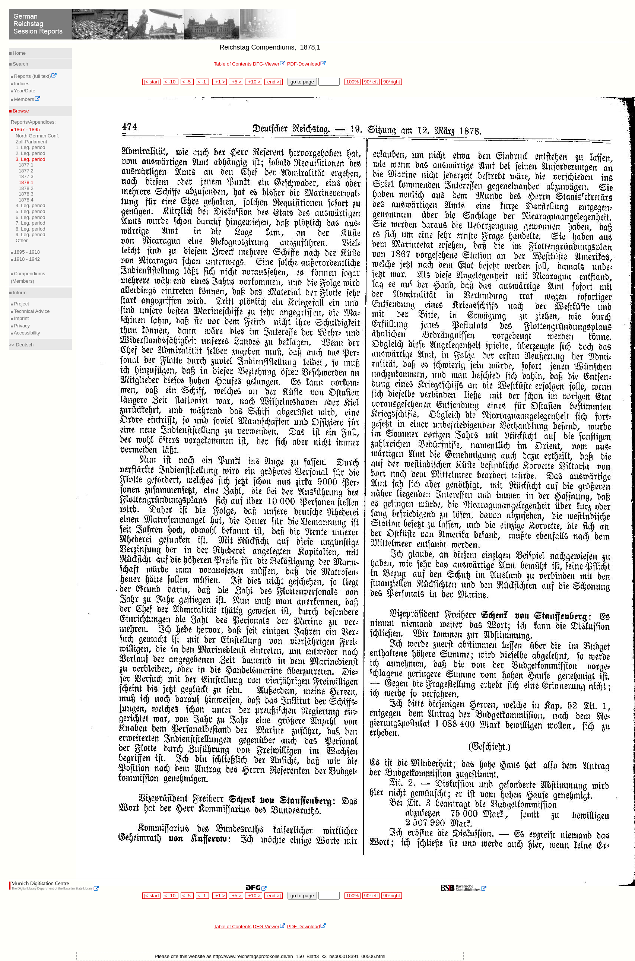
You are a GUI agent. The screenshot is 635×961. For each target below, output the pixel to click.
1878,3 (26, 194)
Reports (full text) (35, 76)
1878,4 (26, 200)
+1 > (219, 82)
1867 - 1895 (26, 129)
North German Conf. (37, 136)
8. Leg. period (30, 229)
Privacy (21, 326)
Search (20, 64)
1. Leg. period (30, 147)
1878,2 (26, 188)
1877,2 (26, 171)
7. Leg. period (30, 223)
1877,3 (26, 176)
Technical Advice (31, 311)
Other (22, 240)
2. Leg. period (30, 153)
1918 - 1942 (26, 259)
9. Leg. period (30, 234)
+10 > (253, 82)
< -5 (187, 82)
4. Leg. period (30, 205)
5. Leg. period (30, 211)
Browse (20, 111)
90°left (371, 82)
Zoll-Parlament (31, 142)
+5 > (236, 82)
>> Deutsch (21, 345)
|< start (151, 82)
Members (27, 99)
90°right (391, 82)
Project (21, 304)
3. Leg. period (30, 159)
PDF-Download (306, 64)
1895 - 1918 (26, 252)
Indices (21, 83)
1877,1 (26, 165)
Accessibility (26, 333)
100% (352, 82)
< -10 (170, 82)
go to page (302, 82)
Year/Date (24, 90)
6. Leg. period (30, 217)
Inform (19, 292)
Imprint (21, 318)
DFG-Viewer (269, 64)
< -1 (202, 82)
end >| (273, 82)
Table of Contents (232, 64)
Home (19, 53)
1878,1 (26, 182)
